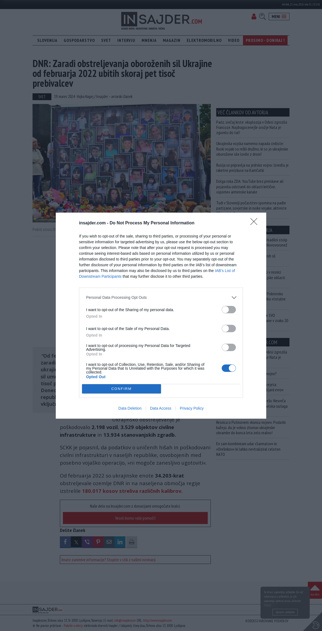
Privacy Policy (192, 408)
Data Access (160, 408)
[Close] (255, 223)
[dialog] (161, 316)
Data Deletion (130, 408)
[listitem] (161, 297)
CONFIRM (121, 389)
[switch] (229, 309)
